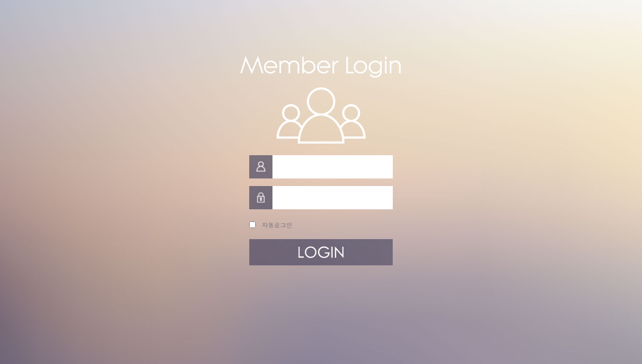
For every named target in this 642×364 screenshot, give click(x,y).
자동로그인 (275, 224)
